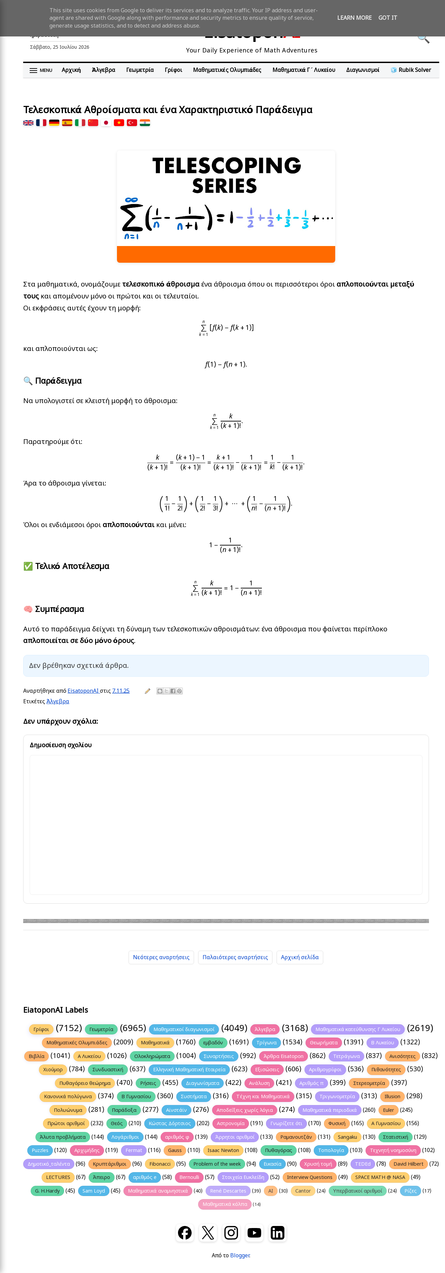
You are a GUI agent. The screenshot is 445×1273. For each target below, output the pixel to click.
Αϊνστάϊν (176, 1110)
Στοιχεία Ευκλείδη (243, 1177)
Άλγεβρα (103, 70)
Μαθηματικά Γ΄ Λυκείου (303, 70)
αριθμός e (145, 1177)
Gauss (175, 1150)
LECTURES (58, 1177)
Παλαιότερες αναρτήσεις (235, 957)
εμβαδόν (213, 1042)
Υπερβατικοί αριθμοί (357, 1191)
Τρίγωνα (266, 1042)
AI (270, 1191)
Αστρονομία (231, 1123)
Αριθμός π (311, 1083)
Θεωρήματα (323, 1042)
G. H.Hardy (47, 1191)
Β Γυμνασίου (136, 1096)
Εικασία (272, 1164)
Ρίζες (410, 1191)
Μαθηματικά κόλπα (225, 1204)
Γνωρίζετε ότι (286, 1123)
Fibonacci (159, 1164)
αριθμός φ (177, 1137)
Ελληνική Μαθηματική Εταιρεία (189, 1069)
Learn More (354, 18)
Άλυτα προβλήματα (63, 1137)
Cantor (303, 1191)
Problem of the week (217, 1164)
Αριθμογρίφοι (325, 1069)
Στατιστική (395, 1137)
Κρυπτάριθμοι (110, 1164)
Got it (388, 18)
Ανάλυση (259, 1083)
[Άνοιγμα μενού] (41, 70)
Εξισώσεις (267, 1069)
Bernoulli (189, 1177)
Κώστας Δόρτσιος (170, 1123)
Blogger (239, 1256)
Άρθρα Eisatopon (283, 1056)
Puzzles (40, 1150)
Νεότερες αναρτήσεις (161, 957)
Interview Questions (309, 1177)
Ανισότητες (402, 1056)
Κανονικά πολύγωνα (68, 1096)
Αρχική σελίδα (300, 957)
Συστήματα (194, 1096)
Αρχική (71, 70)
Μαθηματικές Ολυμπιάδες (227, 70)
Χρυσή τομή (318, 1164)
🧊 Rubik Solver (410, 70)
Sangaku (347, 1137)
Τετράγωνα (346, 1056)
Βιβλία (36, 1056)
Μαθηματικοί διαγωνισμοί (183, 1029)
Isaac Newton (223, 1150)
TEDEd (363, 1164)
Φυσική (336, 1123)
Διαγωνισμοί (363, 70)
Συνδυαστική (107, 1069)
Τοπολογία (331, 1150)
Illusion (392, 1096)
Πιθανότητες (386, 1069)
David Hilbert (409, 1164)
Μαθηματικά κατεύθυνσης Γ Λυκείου (357, 1029)
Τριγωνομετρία (337, 1096)
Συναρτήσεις (219, 1056)
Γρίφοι (173, 70)
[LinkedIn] (277, 1233)
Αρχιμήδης (87, 1150)
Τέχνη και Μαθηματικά (263, 1096)
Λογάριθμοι (125, 1137)
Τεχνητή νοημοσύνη (393, 1150)
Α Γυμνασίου (386, 1123)
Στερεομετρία (369, 1083)
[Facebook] (185, 1233)
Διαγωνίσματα (202, 1083)
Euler (388, 1110)
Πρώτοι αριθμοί (66, 1123)
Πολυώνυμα (68, 1110)
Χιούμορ (53, 1069)
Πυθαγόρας (278, 1150)
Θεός (117, 1123)
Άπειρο (101, 1177)
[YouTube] (254, 1233)
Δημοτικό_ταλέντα (49, 1164)
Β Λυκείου (383, 1042)
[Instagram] (231, 1233)
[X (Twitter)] (208, 1233)
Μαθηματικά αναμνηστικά (158, 1191)
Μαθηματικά (155, 1042)
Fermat (133, 1150)
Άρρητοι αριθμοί (234, 1137)
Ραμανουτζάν (296, 1137)
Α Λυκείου (89, 1056)
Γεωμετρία (140, 70)
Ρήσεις (148, 1083)
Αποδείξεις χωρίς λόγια (245, 1110)
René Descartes (228, 1191)
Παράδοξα (124, 1110)
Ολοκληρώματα (152, 1056)
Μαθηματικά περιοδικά (329, 1110)
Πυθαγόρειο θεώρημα (84, 1083)
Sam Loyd (94, 1191)
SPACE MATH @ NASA (380, 1177)
